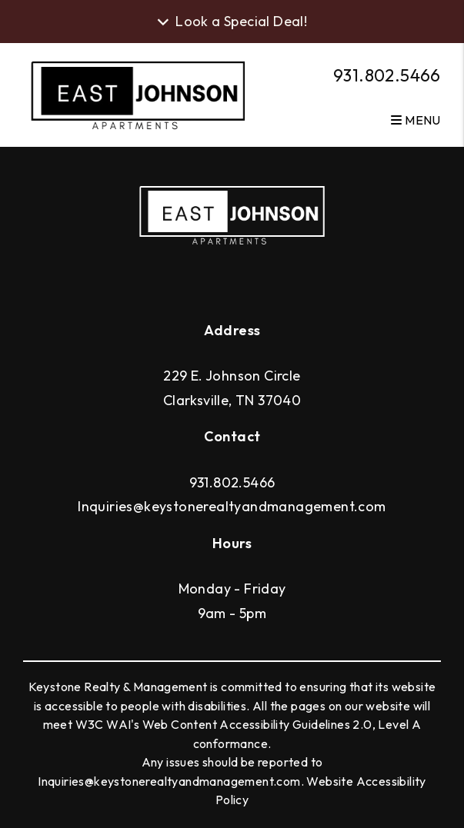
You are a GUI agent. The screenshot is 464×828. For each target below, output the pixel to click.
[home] (138, 93)
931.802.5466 (387, 75)
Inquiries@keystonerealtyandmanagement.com (232, 506)
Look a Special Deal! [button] (232, 21)
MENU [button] (415, 120)
